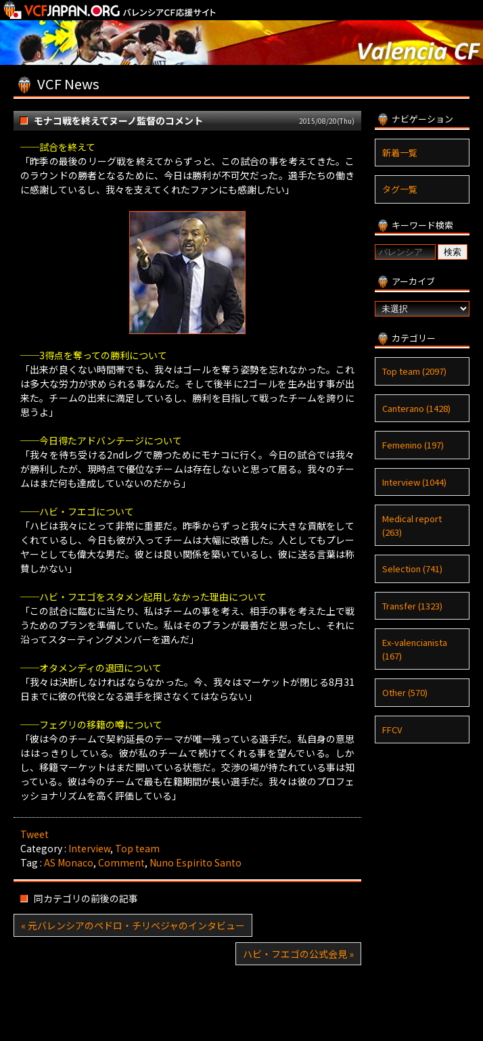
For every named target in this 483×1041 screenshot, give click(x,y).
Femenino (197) (413, 444)
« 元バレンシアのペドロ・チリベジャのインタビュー (133, 925)
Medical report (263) (412, 525)
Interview (89, 848)
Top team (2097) (414, 371)
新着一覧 (399, 152)
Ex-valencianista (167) (414, 649)
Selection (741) (412, 568)
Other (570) (405, 692)
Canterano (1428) (416, 408)
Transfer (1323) (412, 605)
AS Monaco (68, 862)
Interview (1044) (414, 482)
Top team (137, 848)
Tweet (34, 834)
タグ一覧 (399, 189)
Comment (121, 862)
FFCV (392, 729)
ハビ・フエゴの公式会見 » (298, 954)
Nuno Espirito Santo (196, 862)
